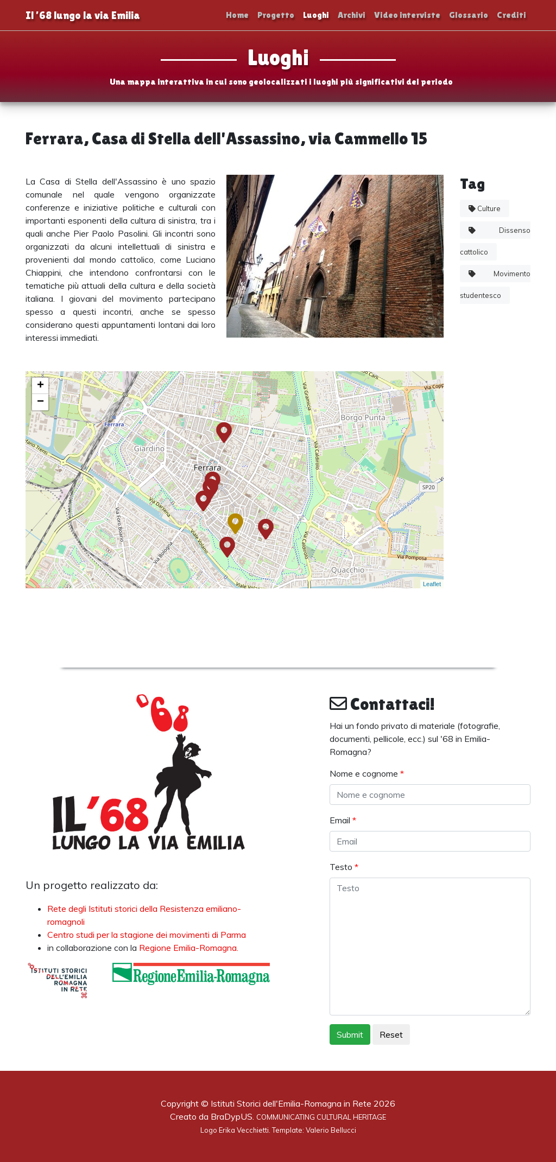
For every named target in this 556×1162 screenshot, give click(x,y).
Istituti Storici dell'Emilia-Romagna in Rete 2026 (303, 1103)
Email (343, 820)
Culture (485, 208)
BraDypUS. (298, 1116)
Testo (344, 866)
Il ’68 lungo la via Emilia (83, 15)
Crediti (511, 15)
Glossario (468, 15)
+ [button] (40, 386)
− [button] (40, 402)
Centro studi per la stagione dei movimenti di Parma (146, 934)
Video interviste (407, 15)
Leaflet (432, 584)
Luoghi (316, 15)
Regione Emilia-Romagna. (188, 947)
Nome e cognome (367, 773)
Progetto (275, 15)
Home (237, 15)
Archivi (351, 15)
